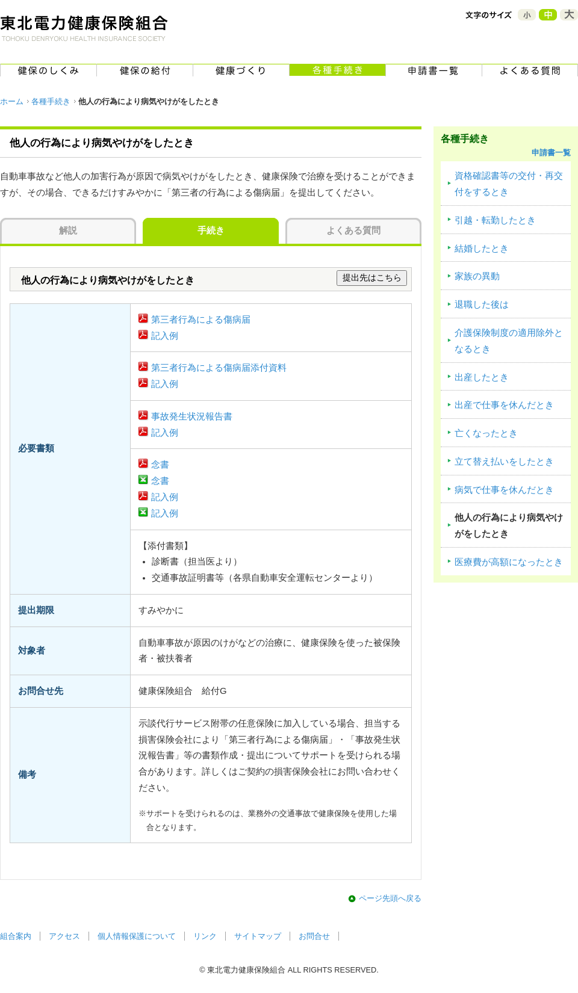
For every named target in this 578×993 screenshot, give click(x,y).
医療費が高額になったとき (509, 562)
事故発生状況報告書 (191, 416)
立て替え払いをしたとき (504, 461)
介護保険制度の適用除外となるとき (509, 341)
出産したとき (482, 377)
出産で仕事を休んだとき (504, 405)
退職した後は (482, 304)
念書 (160, 464)
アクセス (64, 936)
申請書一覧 (551, 152)
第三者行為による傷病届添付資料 (219, 368)
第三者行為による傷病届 (200, 319)
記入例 (164, 336)
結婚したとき (482, 248)
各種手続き (50, 101)
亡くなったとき (486, 433)
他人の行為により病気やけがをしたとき (509, 526)
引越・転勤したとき (495, 220)
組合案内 (15, 936)
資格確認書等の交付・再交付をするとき (509, 184)
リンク (205, 936)
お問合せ (314, 936)
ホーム (11, 101)
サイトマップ (257, 936)
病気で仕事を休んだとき (504, 490)
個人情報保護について (137, 936)
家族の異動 (477, 276)
